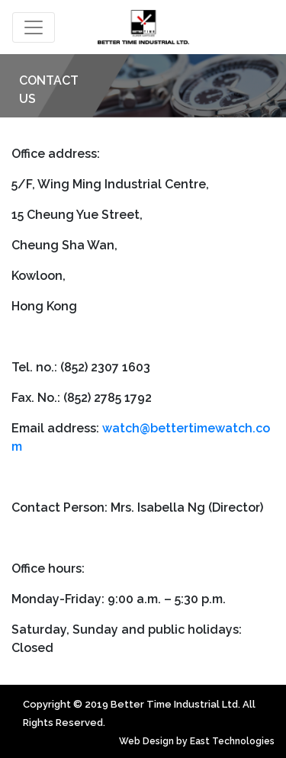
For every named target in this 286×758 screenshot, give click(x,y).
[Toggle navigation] (33, 27)
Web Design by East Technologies (197, 741)
